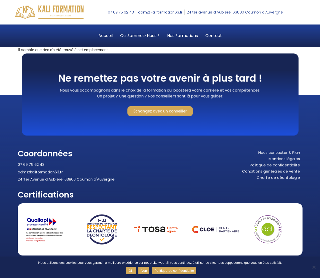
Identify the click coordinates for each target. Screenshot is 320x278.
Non (144, 270)
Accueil (105, 35)
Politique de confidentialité (174, 270)
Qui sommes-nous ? (140, 35)
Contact (213, 35)
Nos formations (182, 35)
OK (131, 270)
